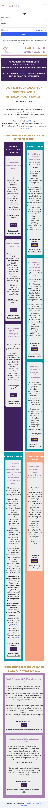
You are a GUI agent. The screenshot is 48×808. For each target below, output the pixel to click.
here (32, 112)
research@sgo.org (23, 128)
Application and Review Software (31, 804)
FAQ (29, 121)
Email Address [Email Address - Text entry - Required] (5, 17)
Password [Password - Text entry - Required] (4, 23)
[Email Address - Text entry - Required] (24, 20)
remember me (6, 30)
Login (24, 34)
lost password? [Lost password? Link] (41, 30)
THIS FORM (23, 73)
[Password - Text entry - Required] (24, 26)
